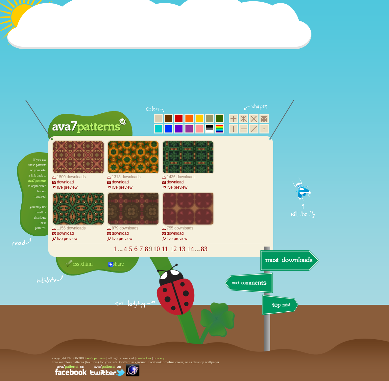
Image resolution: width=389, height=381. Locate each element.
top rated (281, 305)
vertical (233, 128)
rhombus (253, 118)
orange (189, 118)
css (76, 264)
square (233, 118)
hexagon (243, 118)
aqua (158, 128)
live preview (67, 187)
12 (173, 248)
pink (199, 128)
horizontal (243, 128)
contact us (143, 358)
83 (204, 248)
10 (156, 248)
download (65, 182)
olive (209, 118)
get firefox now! (303, 154)
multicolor (219, 128)
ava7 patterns (37, 180)
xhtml (87, 264)
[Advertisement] (161, 54)
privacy (159, 358)
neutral (209, 128)
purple (189, 128)
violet (178, 128)
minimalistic (264, 128)
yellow (199, 118)
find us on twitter (107, 370)
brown (168, 118)
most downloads (289, 260)
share (118, 264)
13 (182, 248)
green (219, 118)
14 (190, 248)
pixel (264, 118)
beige (158, 118)
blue (168, 128)
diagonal (253, 128)
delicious (169, 297)
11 (165, 248)
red (178, 118)
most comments (249, 283)
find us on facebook (70, 370)
